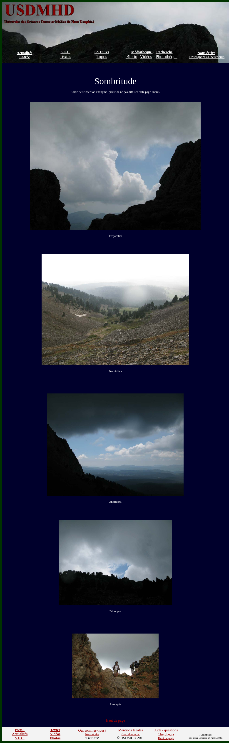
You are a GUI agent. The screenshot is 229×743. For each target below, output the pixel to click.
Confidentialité (131, 734)
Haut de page (115, 720)
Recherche (164, 52)
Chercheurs (166, 734)
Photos (55, 738)
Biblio (131, 56)
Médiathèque (141, 52)
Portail (20, 730)
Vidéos (146, 56)
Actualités (24, 53)
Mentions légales (130, 730)
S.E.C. (65, 52)
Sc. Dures (102, 52)
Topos (102, 56)
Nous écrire (206, 53)
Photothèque (166, 56)
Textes (65, 56)
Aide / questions (166, 730)
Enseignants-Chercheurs (207, 57)
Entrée (24, 57)
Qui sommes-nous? (92, 730)
